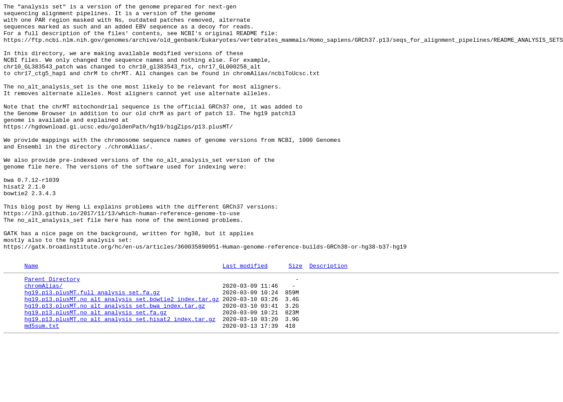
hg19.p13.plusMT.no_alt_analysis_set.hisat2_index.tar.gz (120, 380)
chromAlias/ (43, 340)
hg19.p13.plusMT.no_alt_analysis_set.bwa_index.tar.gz (114, 364)
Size (295, 318)
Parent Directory (52, 332)
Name (31, 318)
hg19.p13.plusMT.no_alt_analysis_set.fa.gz (95, 372)
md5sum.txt (41, 388)
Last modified (244, 318)
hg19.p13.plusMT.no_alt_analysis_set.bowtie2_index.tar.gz (121, 356)
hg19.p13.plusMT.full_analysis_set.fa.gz (92, 348)
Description (328, 318)
